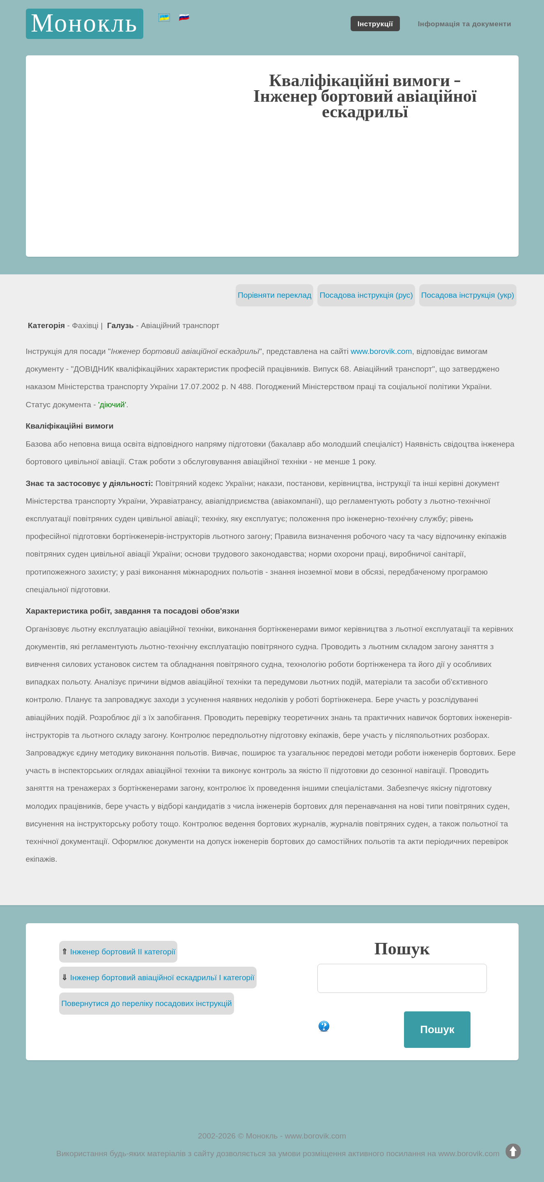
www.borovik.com (381, 351)
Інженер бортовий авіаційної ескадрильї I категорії (162, 977)
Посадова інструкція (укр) (467, 295)
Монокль (84, 23)
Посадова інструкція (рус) (366, 295)
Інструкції (375, 23)
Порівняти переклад (275, 295)
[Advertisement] (272, 187)
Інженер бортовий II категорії (123, 951)
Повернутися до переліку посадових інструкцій (146, 1003)
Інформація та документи (465, 23)
